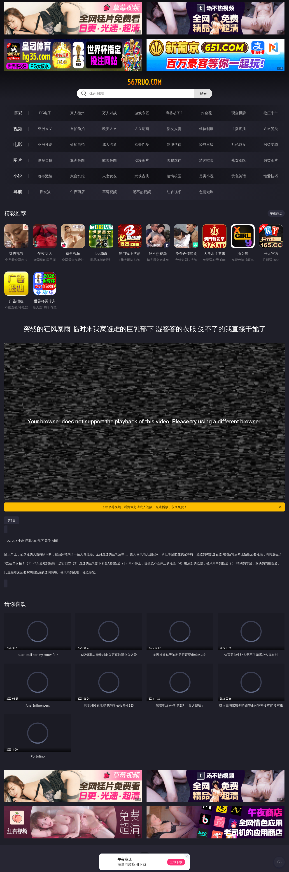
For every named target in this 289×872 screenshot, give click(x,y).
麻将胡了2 (174, 112)
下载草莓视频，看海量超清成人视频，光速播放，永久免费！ (192, 507)
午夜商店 (77, 191)
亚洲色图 (77, 160)
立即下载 (176, 862)
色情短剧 (206, 191)
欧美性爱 (142, 144)
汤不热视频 (142, 191)
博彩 (17, 113)
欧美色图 (109, 160)
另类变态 (270, 144)
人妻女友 (109, 175)
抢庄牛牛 (270, 112)
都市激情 (45, 175)
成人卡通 (109, 144)
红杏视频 (174, 191)
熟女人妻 (174, 128)
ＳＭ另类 (270, 128)
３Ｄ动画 (142, 128)
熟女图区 (238, 160)
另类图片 (270, 160)
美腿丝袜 (174, 160)
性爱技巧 (270, 175)
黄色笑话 (238, 175)
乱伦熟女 (238, 144)
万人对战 (109, 112)
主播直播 (238, 128)
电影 (17, 144)
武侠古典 (142, 175)
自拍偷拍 (77, 128)
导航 (17, 192)
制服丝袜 (174, 144)
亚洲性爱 (45, 144)
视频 (17, 129)
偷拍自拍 (77, 144)
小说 (17, 176)
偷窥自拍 (45, 160)
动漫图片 (142, 160)
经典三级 (206, 144)
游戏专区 (142, 112)
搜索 (203, 93)
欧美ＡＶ (109, 128)
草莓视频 (109, 191)
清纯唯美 (206, 160)
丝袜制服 (206, 128)
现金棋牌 (238, 112)
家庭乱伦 (77, 175)
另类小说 (206, 175)
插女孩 (45, 191)
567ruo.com (144, 82)
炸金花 (206, 112)
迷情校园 (174, 175)
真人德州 (77, 112)
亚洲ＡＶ (45, 128)
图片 (17, 160)
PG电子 (45, 112)
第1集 (11, 520)
